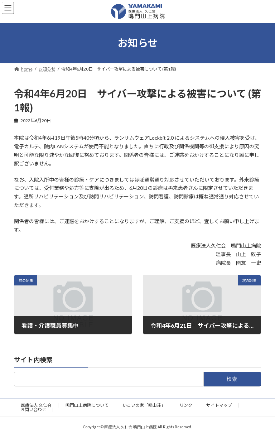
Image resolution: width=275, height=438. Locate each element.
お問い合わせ (33, 409)
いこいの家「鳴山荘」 (143, 405)
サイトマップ (219, 405)
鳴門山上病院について (87, 405)
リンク (185, 405)
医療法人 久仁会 (36, 405)
